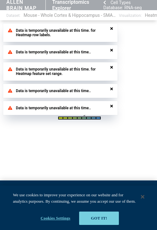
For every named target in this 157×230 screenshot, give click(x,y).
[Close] (143, 197)
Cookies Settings (55, 218)
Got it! (99, 218)
